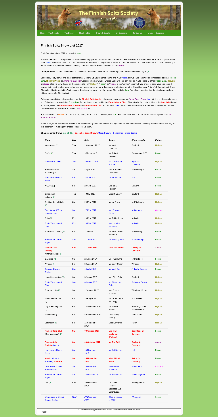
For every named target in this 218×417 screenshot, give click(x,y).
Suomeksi (160, 33)
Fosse (158, 153)
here (79, 53)
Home (42, 33)
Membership (85, 34)
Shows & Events (103, 34)
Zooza (46, 84)
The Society (54, 34)
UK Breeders (121, 34)
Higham (158, 145)
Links (150, 33)
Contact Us (137, 34)
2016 (53, 117)
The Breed (69, 34)
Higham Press (53, 81)
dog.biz (171, 81)
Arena (158, 342)
